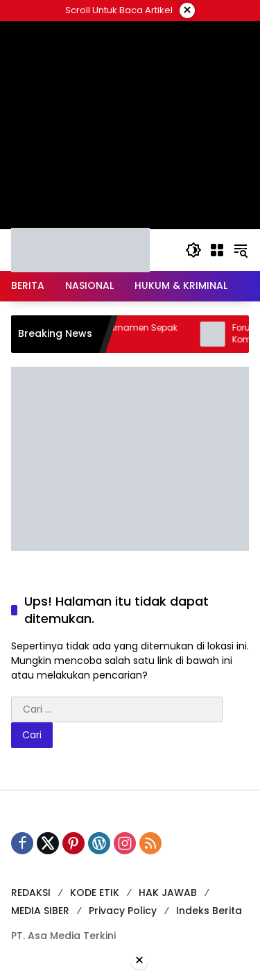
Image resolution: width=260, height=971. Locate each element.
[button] (193, 250)
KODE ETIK (94, 892)
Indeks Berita (209, 911)
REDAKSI (31, 892)
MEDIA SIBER (40, 911)
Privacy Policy (123, 911)
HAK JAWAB (168, 892)
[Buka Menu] (217, 250)
